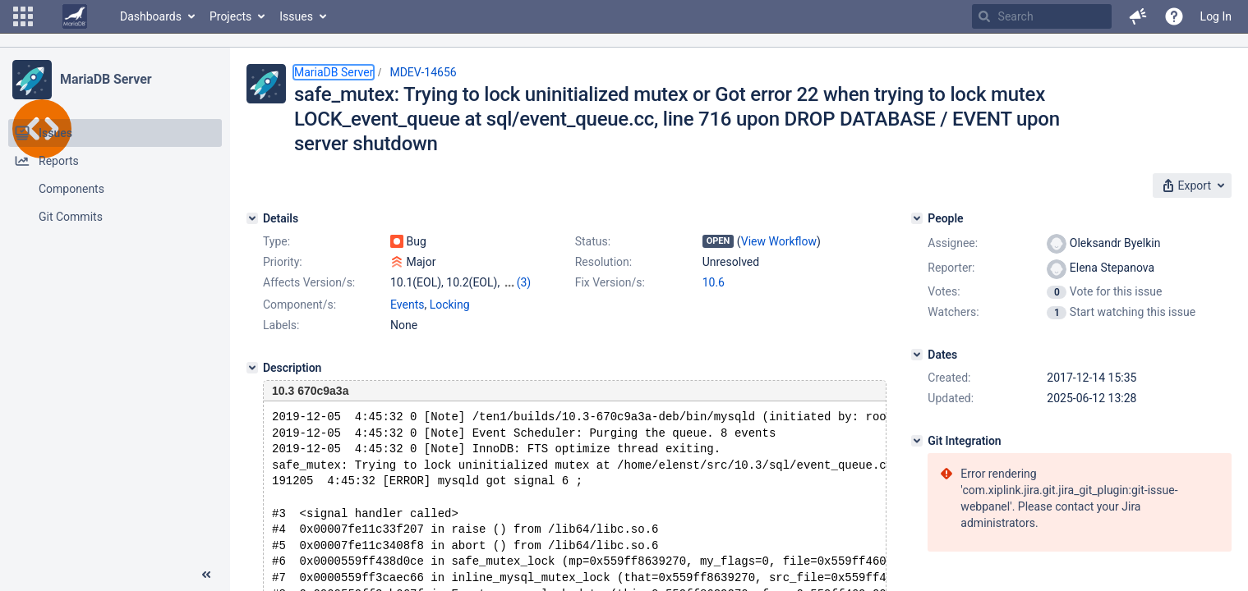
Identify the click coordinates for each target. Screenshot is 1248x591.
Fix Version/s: (610, 282)
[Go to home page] (74, 16)
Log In (1216, 16)
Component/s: (299, 304)
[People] (917, 218)
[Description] (252, 367)
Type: (276, 241)
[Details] (252, 218)
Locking (450, 304)
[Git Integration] (917, 441)
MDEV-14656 (422, 72)
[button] (23, 16)
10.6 (713, 282)
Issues (296, 16)
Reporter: (951, 267)
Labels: (281, 325)
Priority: (282, 261)
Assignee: (953, 243)
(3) (524, 282)
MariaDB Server (105, 79)
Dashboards (151, 16)
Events (407, 304)
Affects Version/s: (309, 282)
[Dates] (917, 354)
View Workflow (779, 241)
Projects (230, 16)
